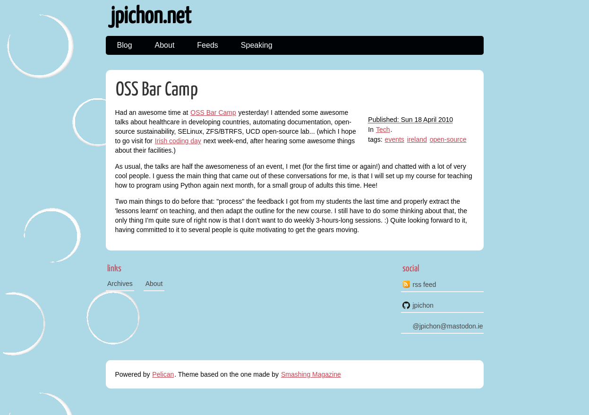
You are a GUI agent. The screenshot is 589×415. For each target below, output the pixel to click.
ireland (417, 139)
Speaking (257, 45)
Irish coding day (178, 141)
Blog (124, 45)
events (394, 139)
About (165, 45)
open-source (448, 139)
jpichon (423, 305)
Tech (383, 129)
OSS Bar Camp (157, 90)
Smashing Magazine (311, 374)
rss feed (424, 284)
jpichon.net (151, 17)
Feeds (207, 45)
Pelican (163, 374)
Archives (120, 283)
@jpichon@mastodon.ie (448, 326)
